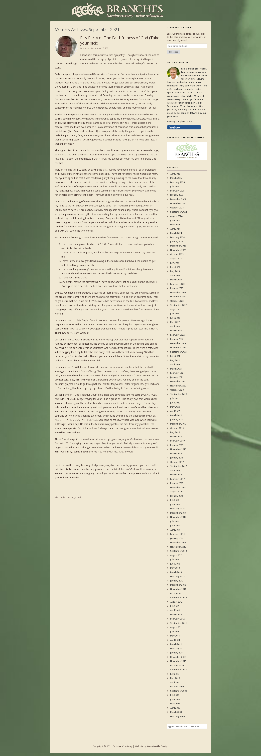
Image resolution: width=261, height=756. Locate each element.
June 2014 (175, 525)
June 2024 (175, 220)
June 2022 (175, 317)
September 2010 (178, 669)
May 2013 (175, 567)
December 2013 (178, 542)
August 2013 (176, 555)
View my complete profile (179, 121)
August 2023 (176, 258)
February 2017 (177, 478)
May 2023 (175, 271)
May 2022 (175, 321)
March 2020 (176, 415)
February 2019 (177, 440)
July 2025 (174, 186)
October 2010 (177, 665)
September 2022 (178, 305)
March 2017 (176, 474)
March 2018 (176, 453)
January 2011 (176, 652)
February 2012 (177, 618)
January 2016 (176, 495)
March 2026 (176, 177)
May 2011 (175, 635)
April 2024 (175, 228)
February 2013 (177, 576)
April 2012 (175, 610)
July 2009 (174, 694)
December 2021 (178, 343)
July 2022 (174, 313)
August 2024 (176, 216)
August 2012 (176, 601)
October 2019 (177, 428)
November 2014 (178, 516)
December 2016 (178, 487)
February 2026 (177, 182)
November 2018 (178, 449)
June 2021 (175, 355)
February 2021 (177, 372)
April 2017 (175, 470)
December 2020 (178, 381)
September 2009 (178, 690)
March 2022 (176, 330)
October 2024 (177, 207)
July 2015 (174, 500)
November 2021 (178, 347)
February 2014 (177, 533)
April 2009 (175, 707)
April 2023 (175, 275)
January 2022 (176, 338)
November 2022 (178, 296)
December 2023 (178, 245)
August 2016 (176, 491)
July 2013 (174, 559)
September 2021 (178, 351)
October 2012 (177, 593)
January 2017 (176, 483)
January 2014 (176, 538)
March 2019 (176, 436)
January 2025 (176, 194)
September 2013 (178, 550)
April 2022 (175, 326)
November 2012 (178, 589)
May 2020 (175, 406)
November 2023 (178, 250)
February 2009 (177, 716)
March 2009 (176, 711)
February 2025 (177, 190)
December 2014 (178, 512)
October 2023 (177, 254)
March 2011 (176, 644)
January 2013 (176, 580)
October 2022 (177, 300)
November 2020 (178, 385)
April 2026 (175, 173)
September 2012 (178, 597)
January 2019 (176, 444)
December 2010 (178, 656)
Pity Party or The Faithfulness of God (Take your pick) (119, 40)
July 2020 (174, 398)
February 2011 (177, 648)
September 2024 (178, 211)
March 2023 (176, 279)
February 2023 (177, 283)
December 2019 (178, 423)
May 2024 (175, 224)
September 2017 (178, 466)
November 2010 (178, 661)
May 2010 (175, 678)
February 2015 (177, 508)
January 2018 (176, 457)
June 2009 (175, 699)
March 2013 (176, 572)
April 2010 (175, 682)
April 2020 (175, 411)
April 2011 (175, 639)
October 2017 (177, 461)
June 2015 (175, 504)
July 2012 (174, 606)
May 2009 (175, 703)
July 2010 (174, 673)
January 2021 (176, 377)
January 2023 (176, 288)
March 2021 (176, 368)
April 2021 (175, 364)
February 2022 (177, 334)
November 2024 (178, 203)
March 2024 (176, 233)
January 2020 (176, 419)
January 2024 (176, 241)
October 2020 (177, 389)
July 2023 (174, 262)
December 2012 (178, 584)
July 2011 (174, 631)
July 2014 (174, 521)
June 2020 (175, 402)
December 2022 (178, 292)
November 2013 (178, 546)
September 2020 (178, 394)
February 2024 (177, 237)
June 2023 (175, 266)
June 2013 (175, 563)
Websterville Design (157, 746)
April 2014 (175, 529)
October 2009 (177, 686)
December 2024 (178, 199)
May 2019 (175, 432)
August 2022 (176, 309)
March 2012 (176, 614)
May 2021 (175, 360)
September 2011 (178, 623)
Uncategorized (74, 497)
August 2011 (176, 627)
